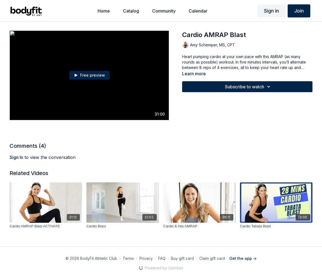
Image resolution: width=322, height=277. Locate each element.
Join (299, 11)
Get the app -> (243, 258)
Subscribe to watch (248, 86)
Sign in (271, 11)
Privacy (146, 258)
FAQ (161, 258)
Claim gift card (212, 258)
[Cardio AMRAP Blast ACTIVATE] (46, 226)
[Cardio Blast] (122, 226)
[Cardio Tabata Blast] (276, 226)
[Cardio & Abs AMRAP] (199, 226)
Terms (128, 258)
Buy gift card (182, 258)
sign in (16, 157)
